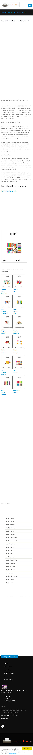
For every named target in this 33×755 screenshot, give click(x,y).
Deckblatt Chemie (10, 521)
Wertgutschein (7, 670)
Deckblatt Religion (10, 563)
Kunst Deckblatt (21, 12)
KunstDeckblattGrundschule (4, 311)
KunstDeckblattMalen (3, 331)
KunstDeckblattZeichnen (3, 352)
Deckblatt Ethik (10, 579)
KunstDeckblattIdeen (15, 311)
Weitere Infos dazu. (12, 753)
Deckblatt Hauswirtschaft (12, 576)
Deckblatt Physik (10, 557)
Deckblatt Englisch (10, 528)
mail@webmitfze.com (12, 715)
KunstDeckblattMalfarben (16, 331)
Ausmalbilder (12, 12)
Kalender (6, 663)
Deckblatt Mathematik (11, 560)
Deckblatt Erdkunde (11, 531)
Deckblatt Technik (10, 566)
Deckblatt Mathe (10, 553)
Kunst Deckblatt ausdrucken (8, 191)
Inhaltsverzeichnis (10, 582)
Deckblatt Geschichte (11, 537)
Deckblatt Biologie (10, 518)
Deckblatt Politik (10, 570)
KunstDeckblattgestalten (3, 372)
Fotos (5, 676)
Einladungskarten (8, 666)
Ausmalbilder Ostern (10, 700)
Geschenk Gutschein (9, 673)
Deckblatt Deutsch (11, 524)
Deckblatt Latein (10, 547)
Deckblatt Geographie (11, 540)
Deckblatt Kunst (10, 544)
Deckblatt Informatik (11, 573)
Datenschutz (4, 718)
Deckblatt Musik (10, 550)
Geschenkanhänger (8, 679)
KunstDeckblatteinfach (15, 352)
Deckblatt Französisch (11, 534)
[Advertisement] (6, 510)
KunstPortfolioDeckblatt (3, 392)
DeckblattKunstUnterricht (4, 291)
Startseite (4, 12)
